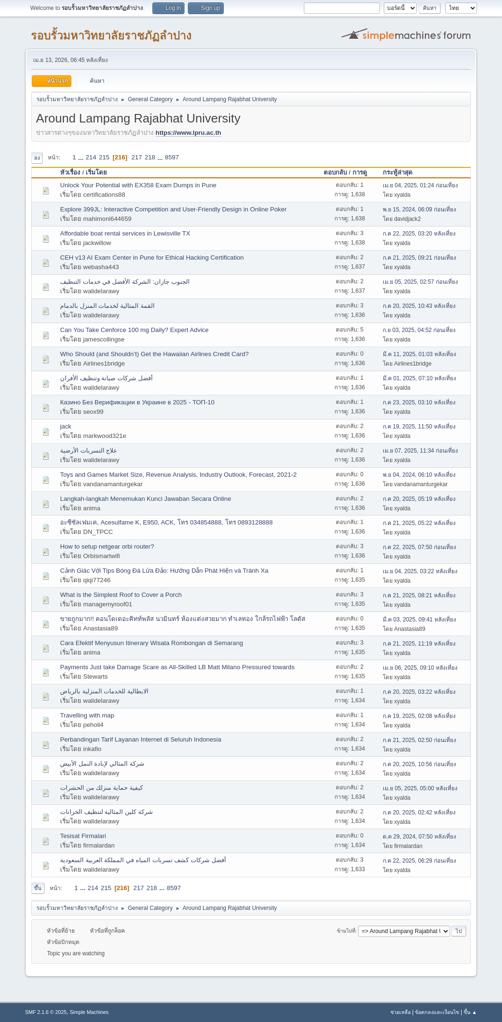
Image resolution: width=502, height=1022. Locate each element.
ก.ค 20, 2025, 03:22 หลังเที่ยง (419, 692)
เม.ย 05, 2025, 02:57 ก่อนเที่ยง (420, 282)
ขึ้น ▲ (470, 1012)
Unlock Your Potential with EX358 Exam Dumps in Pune (138, 185)
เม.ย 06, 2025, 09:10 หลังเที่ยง (420, 667)
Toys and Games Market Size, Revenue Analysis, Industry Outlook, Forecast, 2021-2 (178, 474)
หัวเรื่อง (70, 172)
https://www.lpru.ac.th (188, 132)
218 (150, 157)
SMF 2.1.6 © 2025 (46, 1012)
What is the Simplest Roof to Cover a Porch (121, 594)
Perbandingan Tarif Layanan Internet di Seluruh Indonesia (140, 739)
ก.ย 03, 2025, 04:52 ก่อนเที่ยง (419, 330)
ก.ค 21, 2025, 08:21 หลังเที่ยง (419, 595)
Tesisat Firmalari (83, 835)
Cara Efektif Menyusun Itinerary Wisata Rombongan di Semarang (151, 642)
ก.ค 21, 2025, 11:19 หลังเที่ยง (419, 643)
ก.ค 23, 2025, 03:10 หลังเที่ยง (419, 402)
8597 (172, 157)
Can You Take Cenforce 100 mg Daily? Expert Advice (134, 329)
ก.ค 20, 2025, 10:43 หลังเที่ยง (419, 306)
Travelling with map (87, 715)
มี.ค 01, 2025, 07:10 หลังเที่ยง (419, 378)
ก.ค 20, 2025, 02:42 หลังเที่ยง (419, 812)
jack (65, 426)
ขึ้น (38, 888)
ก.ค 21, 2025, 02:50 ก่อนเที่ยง (419, 740)
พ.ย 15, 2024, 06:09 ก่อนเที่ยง (419, 209)
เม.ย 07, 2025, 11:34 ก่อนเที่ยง (420, 450)
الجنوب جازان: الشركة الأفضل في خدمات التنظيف (125, 281)
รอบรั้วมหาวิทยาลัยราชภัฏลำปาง (111, 35)
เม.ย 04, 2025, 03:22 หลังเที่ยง (420, 571)
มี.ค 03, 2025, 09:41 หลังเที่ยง (419, 619)
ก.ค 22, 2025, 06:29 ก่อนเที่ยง (419, 860)
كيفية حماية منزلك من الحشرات (101, 787)
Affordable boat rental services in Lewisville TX (125, 233)
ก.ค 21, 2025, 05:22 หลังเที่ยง (419, 523)
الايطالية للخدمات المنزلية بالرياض (104, 691)
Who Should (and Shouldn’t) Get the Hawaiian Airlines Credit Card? (154, 354)
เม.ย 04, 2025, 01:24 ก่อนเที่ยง (420, 185)
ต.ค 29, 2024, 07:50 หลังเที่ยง (419, 836)
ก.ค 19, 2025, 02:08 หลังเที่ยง (419, 716)
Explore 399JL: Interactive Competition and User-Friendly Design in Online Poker (173, 209)
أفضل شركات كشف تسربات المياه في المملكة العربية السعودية (143, 860)
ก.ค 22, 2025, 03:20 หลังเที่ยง (419, 233)
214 (91, 157)
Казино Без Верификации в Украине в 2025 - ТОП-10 (137, 402)
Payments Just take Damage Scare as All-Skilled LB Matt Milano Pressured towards (177, 667)
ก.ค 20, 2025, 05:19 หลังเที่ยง (419, 499)
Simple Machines (89, 1012)
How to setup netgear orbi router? (107, 546)
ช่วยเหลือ (400, 1012)
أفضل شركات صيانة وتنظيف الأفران (106, 378)
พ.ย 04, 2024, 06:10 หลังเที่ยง (419, 475)
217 (137, 157)
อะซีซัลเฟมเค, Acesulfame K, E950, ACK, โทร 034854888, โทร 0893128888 (166, 522)
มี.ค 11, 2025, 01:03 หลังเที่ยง (419, 354)
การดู (364, 172)
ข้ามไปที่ (346, 931)
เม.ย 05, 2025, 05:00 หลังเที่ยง (420, 788)
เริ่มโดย (96, 172)
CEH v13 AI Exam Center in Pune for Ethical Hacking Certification (152, 257)
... (81, 157)
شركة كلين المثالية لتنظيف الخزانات (106, 811)
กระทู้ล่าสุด (398, 172)
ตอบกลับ (335, 172)
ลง (37, 158)
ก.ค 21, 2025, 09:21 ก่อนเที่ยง (419, 257)
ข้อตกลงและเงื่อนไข (437, 1012)
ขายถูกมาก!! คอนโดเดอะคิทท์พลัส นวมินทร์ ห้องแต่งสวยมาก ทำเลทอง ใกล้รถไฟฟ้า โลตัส (182, 618)
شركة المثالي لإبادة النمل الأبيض (102, 763)
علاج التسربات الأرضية (88, 450)
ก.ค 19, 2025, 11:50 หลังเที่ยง (419, 426)
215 (104, 157)
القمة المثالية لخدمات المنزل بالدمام (107, 305)
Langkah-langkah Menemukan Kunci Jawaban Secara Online (145, 498)
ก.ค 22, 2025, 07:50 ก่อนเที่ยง (419, 547)
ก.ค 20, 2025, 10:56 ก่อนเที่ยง (419, 764)
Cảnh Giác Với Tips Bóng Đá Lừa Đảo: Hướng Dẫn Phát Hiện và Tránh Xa (164, 570)
